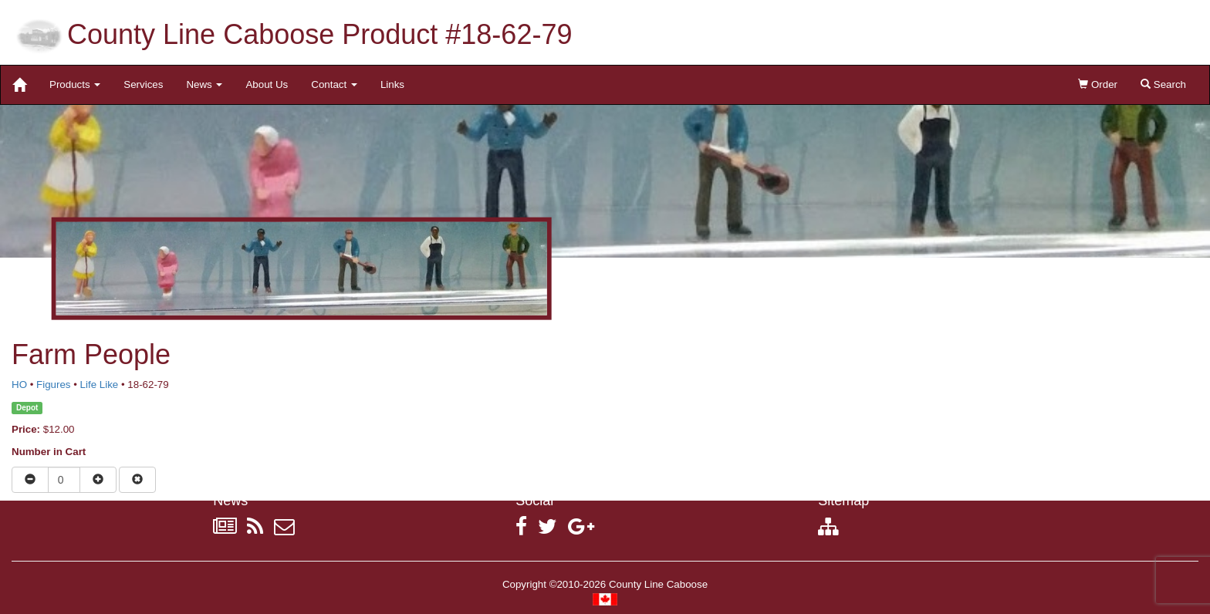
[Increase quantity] (98, 480)
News (204, 84)
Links (392, 84)
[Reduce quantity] (30, 480)
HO (19, 384)
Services (143, 84)
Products (74, 84)
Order (1097, 84)
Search (1163, 84)
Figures (53, 384)
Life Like (99, 384)
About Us (266, 84)
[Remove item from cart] (137, 480)
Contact (334, 84)
